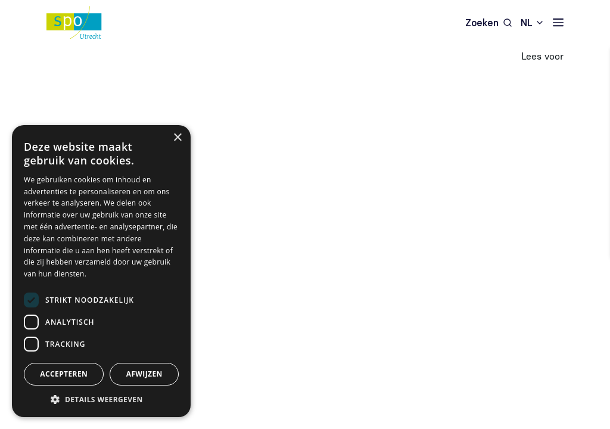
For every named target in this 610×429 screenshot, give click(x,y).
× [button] (177, 137)
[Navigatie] (558, 22)
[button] (101, 399)
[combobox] (532, 22)
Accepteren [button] (64, 374)
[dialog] (101, 271)
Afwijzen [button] (144, 374)
